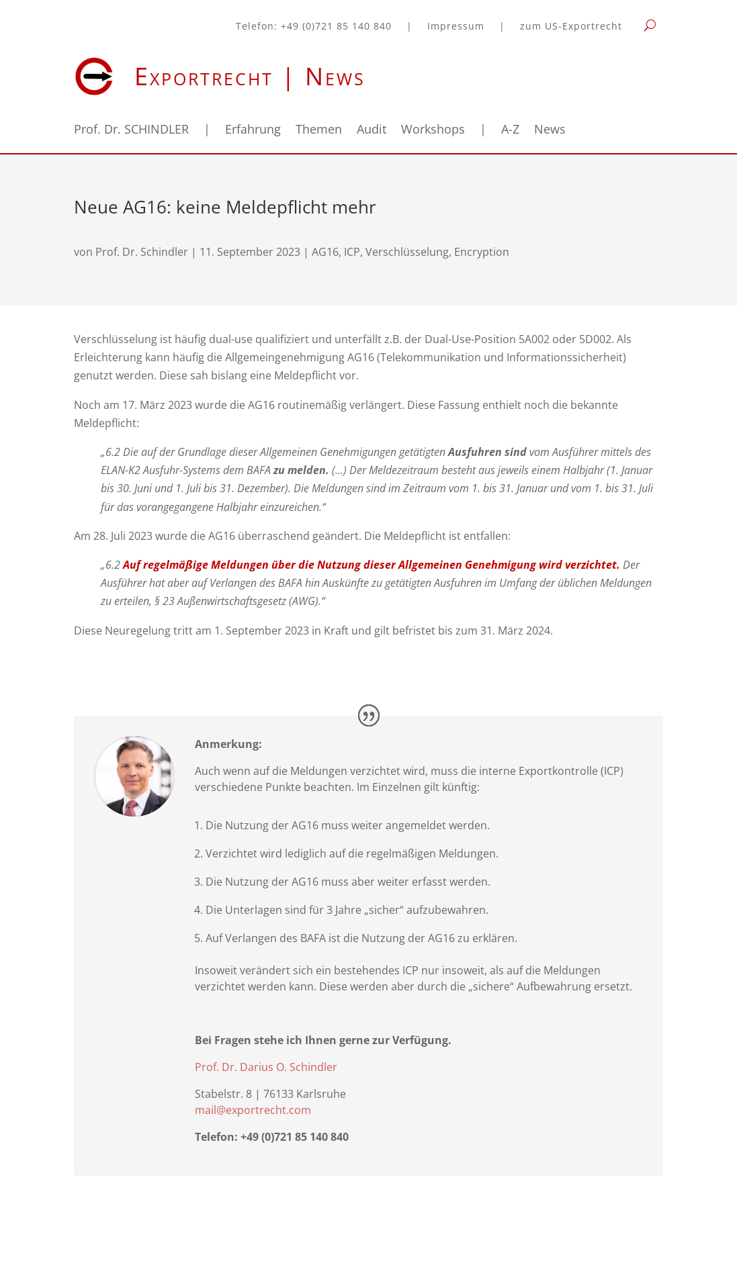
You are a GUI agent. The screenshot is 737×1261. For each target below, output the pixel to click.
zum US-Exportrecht (571, 26)
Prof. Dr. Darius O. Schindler (266, 1067)
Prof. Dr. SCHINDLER (131, 130)
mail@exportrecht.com (253, 1110)
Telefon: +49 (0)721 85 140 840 (314, 26)
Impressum (455, 26)
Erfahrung (253, 130)
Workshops (433, 130)
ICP (352, 251)
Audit (371, 130)
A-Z (510, 130)
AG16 (325, 251)
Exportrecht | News (249, 76)
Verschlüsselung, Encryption (437, 251)
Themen (319, 130)
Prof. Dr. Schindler (141, 251)
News (550, 130)
